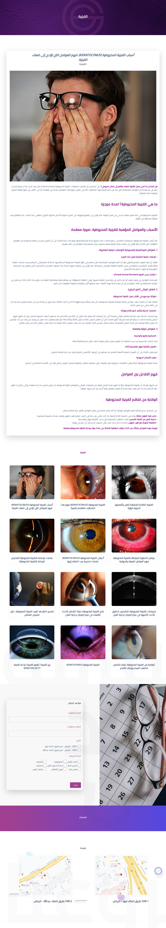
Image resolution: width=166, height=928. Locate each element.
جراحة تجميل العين (55, 765)
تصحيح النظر (72, 765)
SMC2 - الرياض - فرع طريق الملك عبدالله (60, 750)
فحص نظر (73, 769)
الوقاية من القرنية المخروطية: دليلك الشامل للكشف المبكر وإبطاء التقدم (134, 666)
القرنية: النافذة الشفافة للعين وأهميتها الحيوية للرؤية (134, 506)
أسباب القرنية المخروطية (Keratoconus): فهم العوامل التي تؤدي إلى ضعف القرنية (32, 506)
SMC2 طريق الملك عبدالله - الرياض (53, 901)
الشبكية (39, 762)
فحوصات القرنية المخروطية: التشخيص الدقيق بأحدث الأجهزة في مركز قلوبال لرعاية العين (134, 613)
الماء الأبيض (72, 762)
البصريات (39, 765)
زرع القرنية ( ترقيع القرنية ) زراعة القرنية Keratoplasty (32, 666)
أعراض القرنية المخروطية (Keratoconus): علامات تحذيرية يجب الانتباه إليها (83, 560)
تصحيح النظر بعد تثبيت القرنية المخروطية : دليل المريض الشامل (32, 613)
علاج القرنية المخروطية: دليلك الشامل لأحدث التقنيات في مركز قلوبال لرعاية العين (83, 613)
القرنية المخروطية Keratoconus (83, 665)
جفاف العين (38, 769)
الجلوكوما (58, 762)
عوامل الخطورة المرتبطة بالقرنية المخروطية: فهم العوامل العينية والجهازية (134, 560)
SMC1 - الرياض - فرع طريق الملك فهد (61, 746)
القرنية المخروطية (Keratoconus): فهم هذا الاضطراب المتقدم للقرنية (83, 506)
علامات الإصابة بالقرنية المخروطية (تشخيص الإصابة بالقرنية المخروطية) (32, 560)
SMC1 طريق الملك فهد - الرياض (130, 901)
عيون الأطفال (57, 769)
